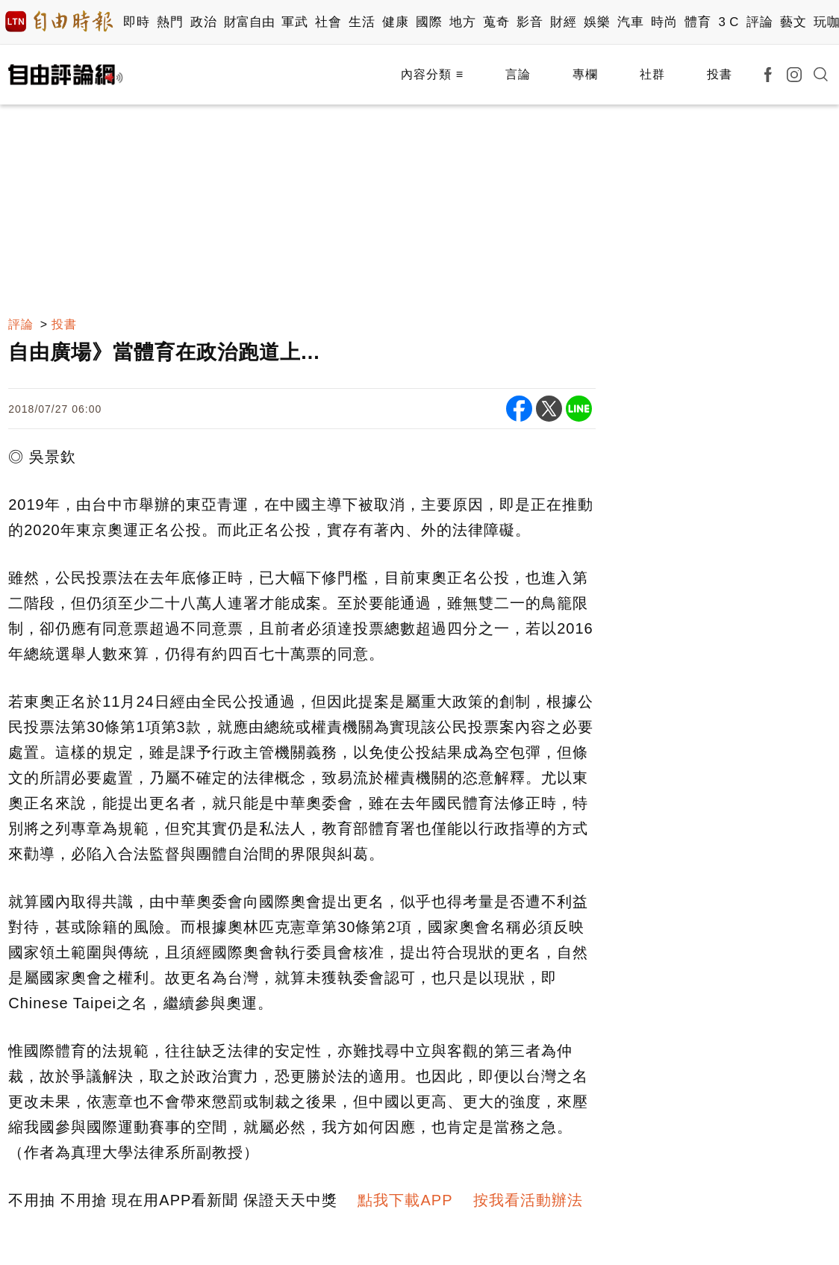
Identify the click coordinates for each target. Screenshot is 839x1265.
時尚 (664, 22)
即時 (136, 22)
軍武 (294, 22)
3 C (728, 22)
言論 (518, 74)
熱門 (170, 22)
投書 (719, 74)
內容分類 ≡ (432, 74)
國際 (429, 22)
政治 (203, 22)
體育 (697, 22)
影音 (530, 22)
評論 (759, 22)
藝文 (793, 22)
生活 (362, 22)
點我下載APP (405, 1200)
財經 (563, 22)
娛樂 (597, 22)
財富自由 (249, 22)
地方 (462, 22)
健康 (395, 22)
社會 (328, 22)
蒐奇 (496, 22)
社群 (652, 74)
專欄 (585, 74)
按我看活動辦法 (528, 1200)
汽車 (630, 22)
